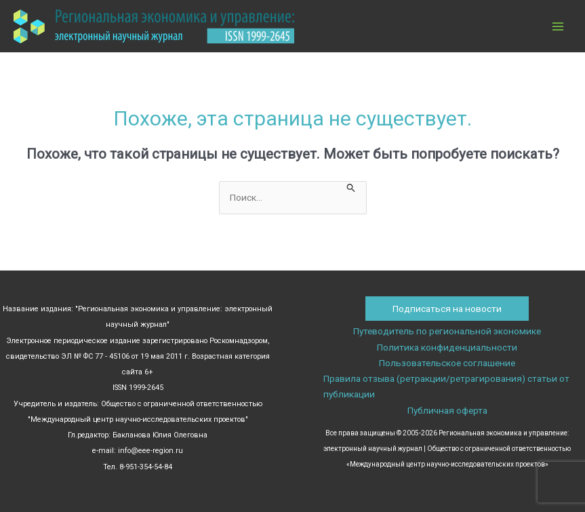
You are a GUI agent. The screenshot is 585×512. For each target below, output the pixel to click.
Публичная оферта (447, 410)
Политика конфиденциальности (447, 347)
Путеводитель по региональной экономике (447, 331)
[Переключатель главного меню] (558, 26)
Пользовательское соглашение (447, 362)
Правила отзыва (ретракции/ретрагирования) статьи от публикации (446, 386)
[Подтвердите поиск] (351, 187)
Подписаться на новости (447, 308)
